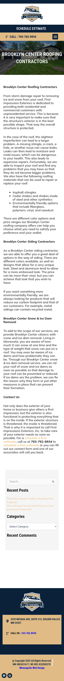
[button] (55, 36)
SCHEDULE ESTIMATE (31, 29)
